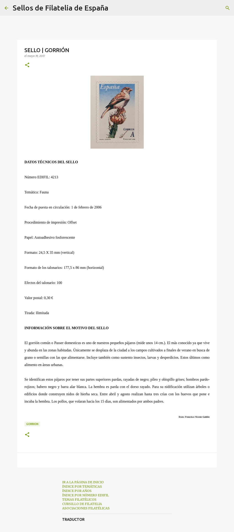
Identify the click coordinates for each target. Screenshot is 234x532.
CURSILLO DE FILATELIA (82, 504)
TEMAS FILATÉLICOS (79, 499)
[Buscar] (114, 8)
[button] (27, 65)
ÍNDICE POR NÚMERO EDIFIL (85, 495)
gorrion (32, 423)
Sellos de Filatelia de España (60, 8)
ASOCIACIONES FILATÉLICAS (86, 508)
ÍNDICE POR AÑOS (77, 491)
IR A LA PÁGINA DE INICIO (83, 482)
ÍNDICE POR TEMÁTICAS (82, 486)
